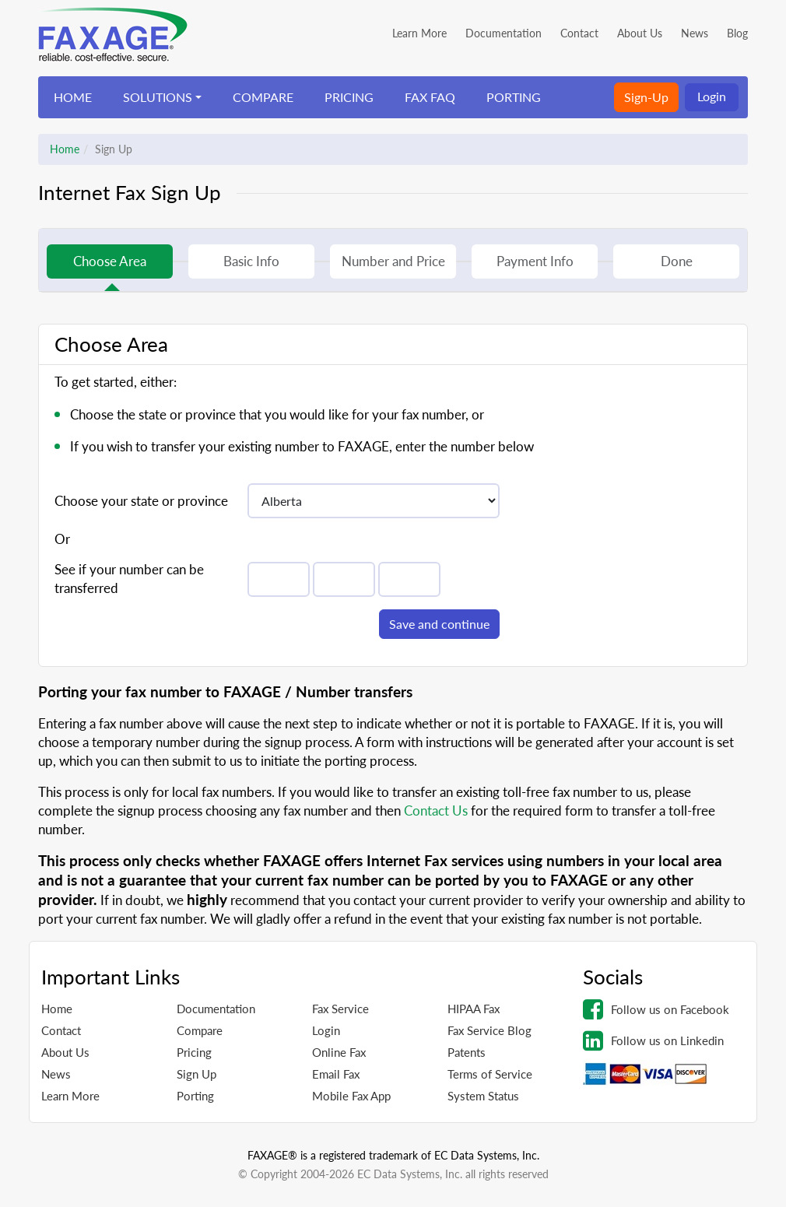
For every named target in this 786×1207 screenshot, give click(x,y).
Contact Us (436, 810)
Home (64, 149)
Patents (466, 1052)
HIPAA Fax (473, 1009)
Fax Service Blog (489, 1030)
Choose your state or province (141, 501)
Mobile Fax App (351, 1096)
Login (711, 96)
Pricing (194, 1052)
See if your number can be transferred (129, 578)
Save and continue (439, 623)
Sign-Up (646, 96)
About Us (639, 33)
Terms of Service (489, 1074)
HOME (73, 96)
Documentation (503, 33)
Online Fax (339, 1052)
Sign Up (196, 1074)
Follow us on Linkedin (653, 1040)
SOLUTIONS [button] (157, 96)
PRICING (349, 96)
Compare (200, 1030)
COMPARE (263, 96)
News (694, 33)
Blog (737, 33)
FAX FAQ (430, 96)
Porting (195, 1096)
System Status (483, 1096)
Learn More (419, 33)
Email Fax (336, 1074)
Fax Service (340, 1009)
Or (62, 539)
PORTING (513, 96)
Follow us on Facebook (656, 1009)
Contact (579, 33)
